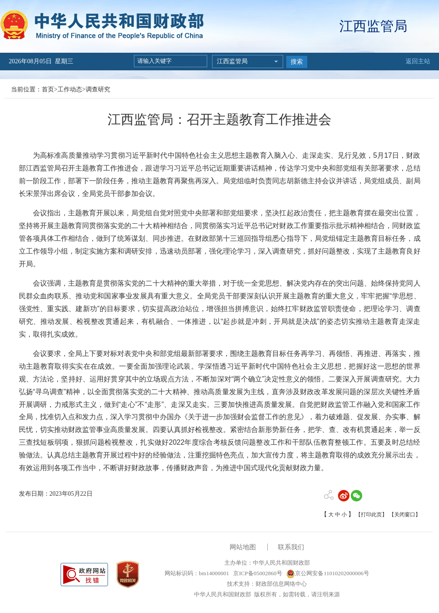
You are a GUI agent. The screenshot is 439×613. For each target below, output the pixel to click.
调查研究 (98, 89)
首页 (48, 89)
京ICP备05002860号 (257, 573)
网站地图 (243, 547)
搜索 (297, 61)
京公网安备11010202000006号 (327, 573)
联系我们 (291, 547)
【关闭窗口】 (405, 514)
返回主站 (418, 61)
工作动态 (70, 89)
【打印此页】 (371, 514)
